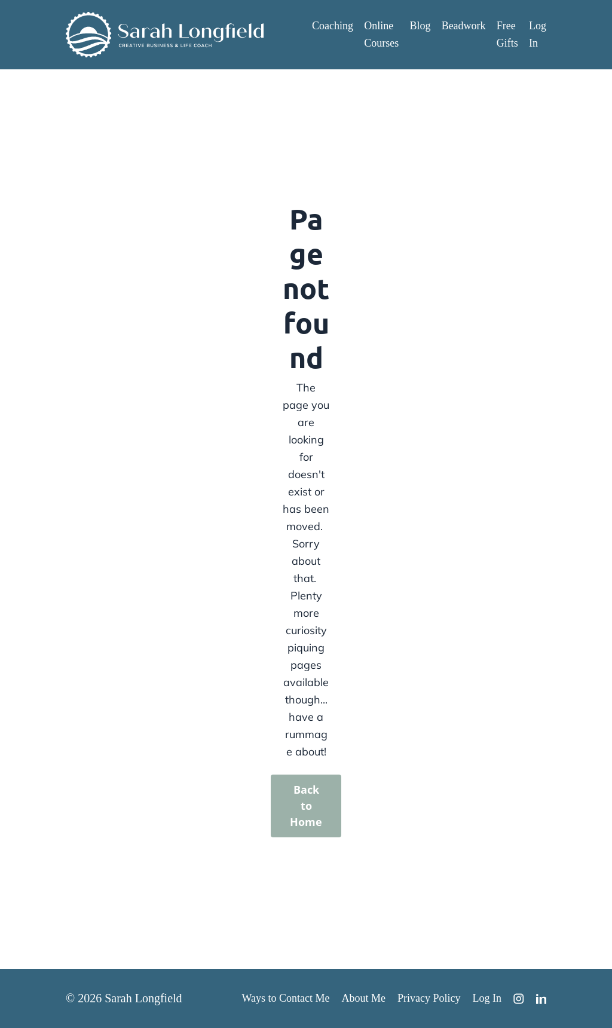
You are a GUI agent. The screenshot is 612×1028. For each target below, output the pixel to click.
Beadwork (464, 26)
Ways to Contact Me (285, 998)
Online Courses (381, 34)
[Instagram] (518, 999)
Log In (537, 34)
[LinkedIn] (541, 999)
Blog (419, 26)
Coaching (332, 26)
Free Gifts (507, 34)
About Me (364, 998)
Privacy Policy (429, 998)
